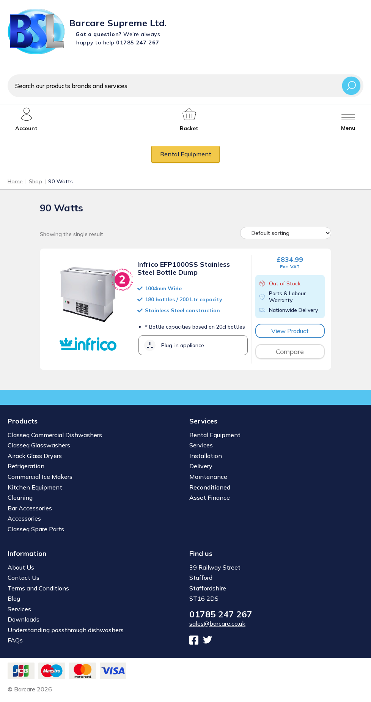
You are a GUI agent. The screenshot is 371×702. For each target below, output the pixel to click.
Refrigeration (26, 466)
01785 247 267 (220, 614)
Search (351, 85)
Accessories (24, 518)
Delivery (200, 466)
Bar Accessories (30, 508)
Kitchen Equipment (35, 487)
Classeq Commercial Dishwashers (55, 435)
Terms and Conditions (38, 588)
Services (201, 445)
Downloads (23, 619)
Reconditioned (209, 487)
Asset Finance (209, 497)
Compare (290, 351)
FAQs (15, 640)
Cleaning (20, 497)
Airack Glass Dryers (35, 456)
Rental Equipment (185, 154)
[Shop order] (285, 233)
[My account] (26, 119)
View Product (290, 331)
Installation (205, 456)
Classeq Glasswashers (39, 445)
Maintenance (208, 476)
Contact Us (23, 577)
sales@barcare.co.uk (217, 623)
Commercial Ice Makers (40, 476)
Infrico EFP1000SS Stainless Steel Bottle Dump (183, 268)
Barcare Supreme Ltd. (118, 22)
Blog (14, 598)
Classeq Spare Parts (36, 529)
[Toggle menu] (348, 119)
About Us (21, 567)
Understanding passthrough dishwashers (66, 630)
